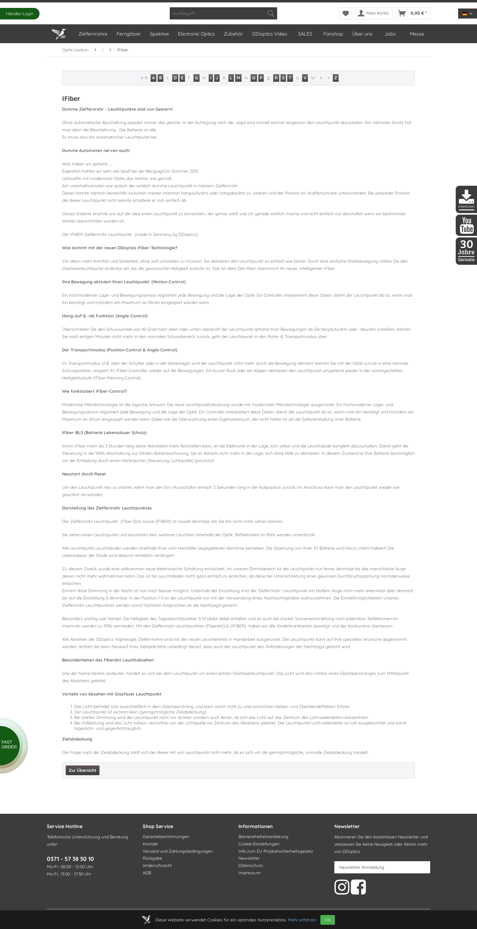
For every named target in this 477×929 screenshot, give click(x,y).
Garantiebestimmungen (166, 836)
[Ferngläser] (128, 34)
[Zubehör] (233, 34)
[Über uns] (362, 34)
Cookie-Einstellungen (258, 844)
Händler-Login (19, 13)
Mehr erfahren (302, 920)
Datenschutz (250, 865)
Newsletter (249, 858)
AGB (147, 872)
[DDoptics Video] (269, 34)
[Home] (60, 33)
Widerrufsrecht (157, 865)
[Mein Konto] (373, 13)
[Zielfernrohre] (93, 34)
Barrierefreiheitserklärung (263, 836)
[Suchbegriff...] (223, 13)
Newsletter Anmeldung (361, 867)
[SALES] (304, 34)
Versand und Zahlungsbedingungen (178, 851)
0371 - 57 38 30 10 (70, 858)
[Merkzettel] (345, 13)
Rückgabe (152, 858)
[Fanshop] (333, 34)
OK (328, 920)
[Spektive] (159, 34)
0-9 (144, 78)
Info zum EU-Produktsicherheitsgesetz (275, 851)
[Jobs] (390, 34)
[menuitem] (223, 13)
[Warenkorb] (412, 13)
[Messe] (416, 34)
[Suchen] (270, 13)
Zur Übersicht (82, 770)
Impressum (249, 872)
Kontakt (150, 844)
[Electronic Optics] (196, 34)
